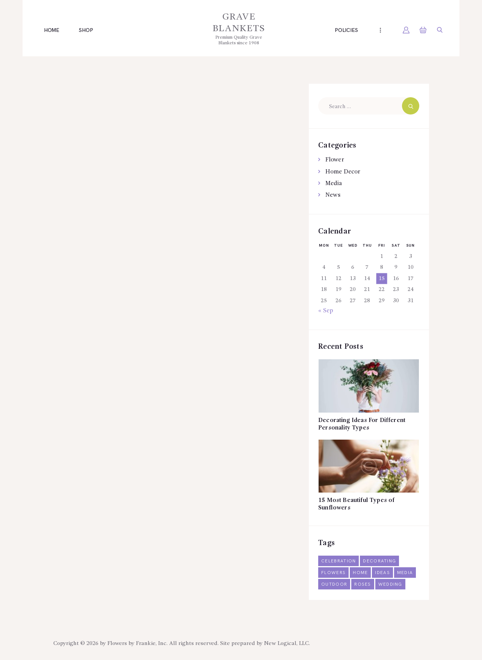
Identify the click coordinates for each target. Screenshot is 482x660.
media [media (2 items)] (406, 573)
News (332, 195)
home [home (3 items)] (361, 573)
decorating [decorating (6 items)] (380, 561)
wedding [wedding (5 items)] (391, 585)
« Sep (325, 311)
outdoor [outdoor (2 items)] (334, 585)
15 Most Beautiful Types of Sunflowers (357, 505)
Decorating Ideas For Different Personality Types (363, 424)
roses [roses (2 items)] (363, 585)
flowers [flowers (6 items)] (333, 573)
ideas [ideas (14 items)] (383, 573)
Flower (334, 160)
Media (333, 184)
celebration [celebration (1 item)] (338, 561)
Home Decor (342, 172)
